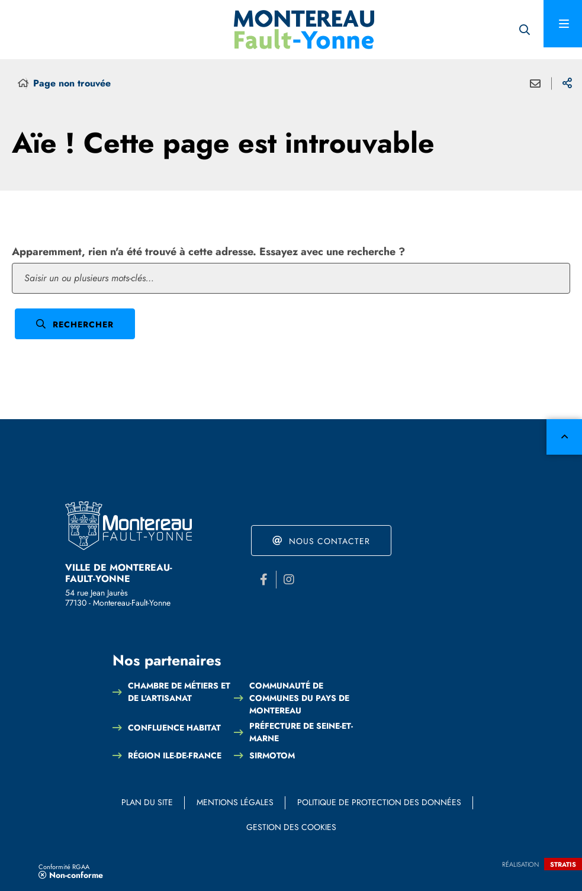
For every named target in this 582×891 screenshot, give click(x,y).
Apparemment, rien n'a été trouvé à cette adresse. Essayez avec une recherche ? (208, 251)
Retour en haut (564, 437)
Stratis (563, 864)
